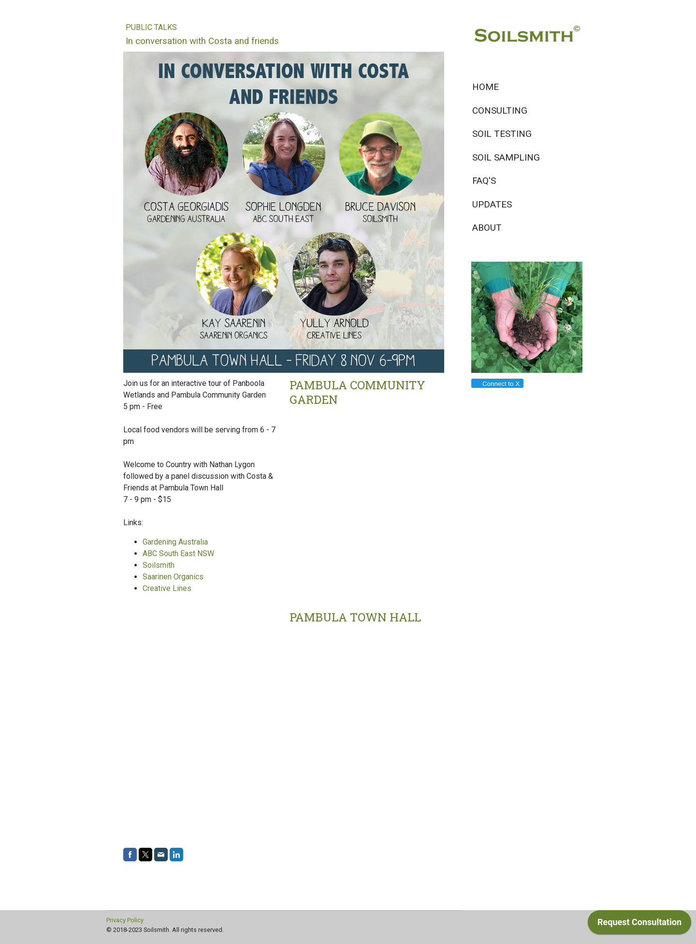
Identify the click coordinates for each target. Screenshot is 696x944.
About (487, 227)
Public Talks (151, 27)
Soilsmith (158, 565)
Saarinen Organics (173, 576)
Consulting (499, 110)
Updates (492, 204)
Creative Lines (167, 588)
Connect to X (497, 383)
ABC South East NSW (178, 553)
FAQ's (484, 180)
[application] (639, 924)
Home (485, 86)
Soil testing (502, 133)
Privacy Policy (125, 920)
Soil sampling (506, 157)
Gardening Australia (175, 541)
